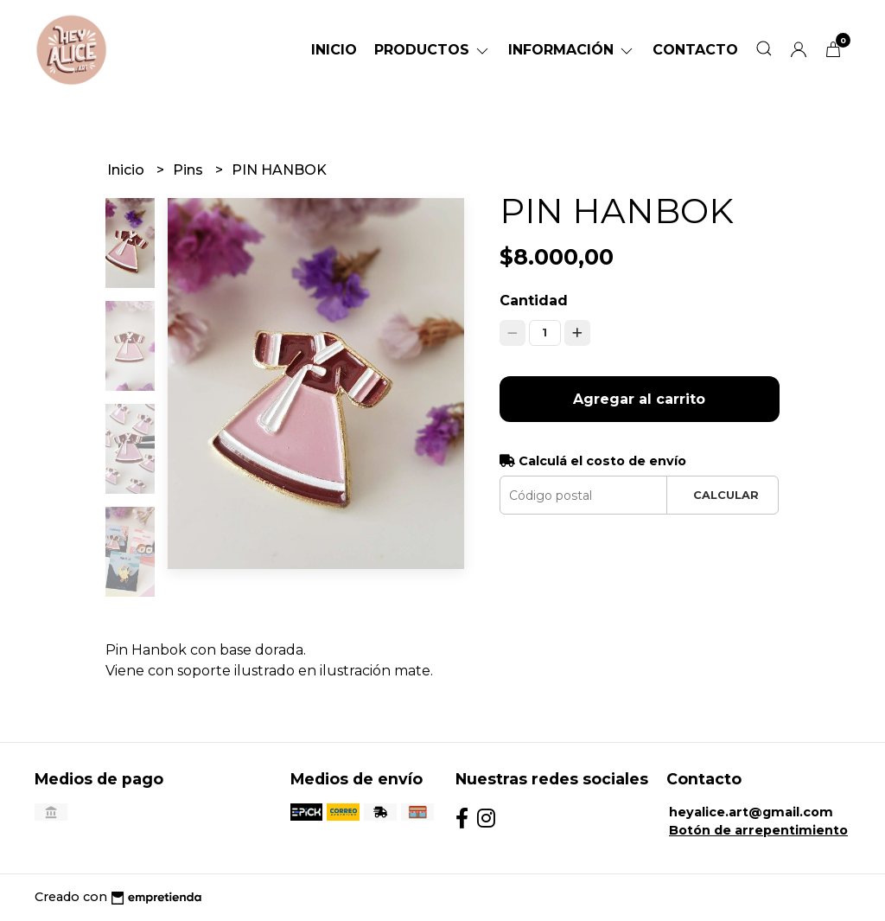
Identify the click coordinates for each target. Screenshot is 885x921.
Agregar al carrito (639, 399)
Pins (190, 170)
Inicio (334, 50)
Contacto (695, 50)
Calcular (726, 495)
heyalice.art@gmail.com (751, 812)
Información (571, 50)
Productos (432, 50)
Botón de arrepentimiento (758, 830)
